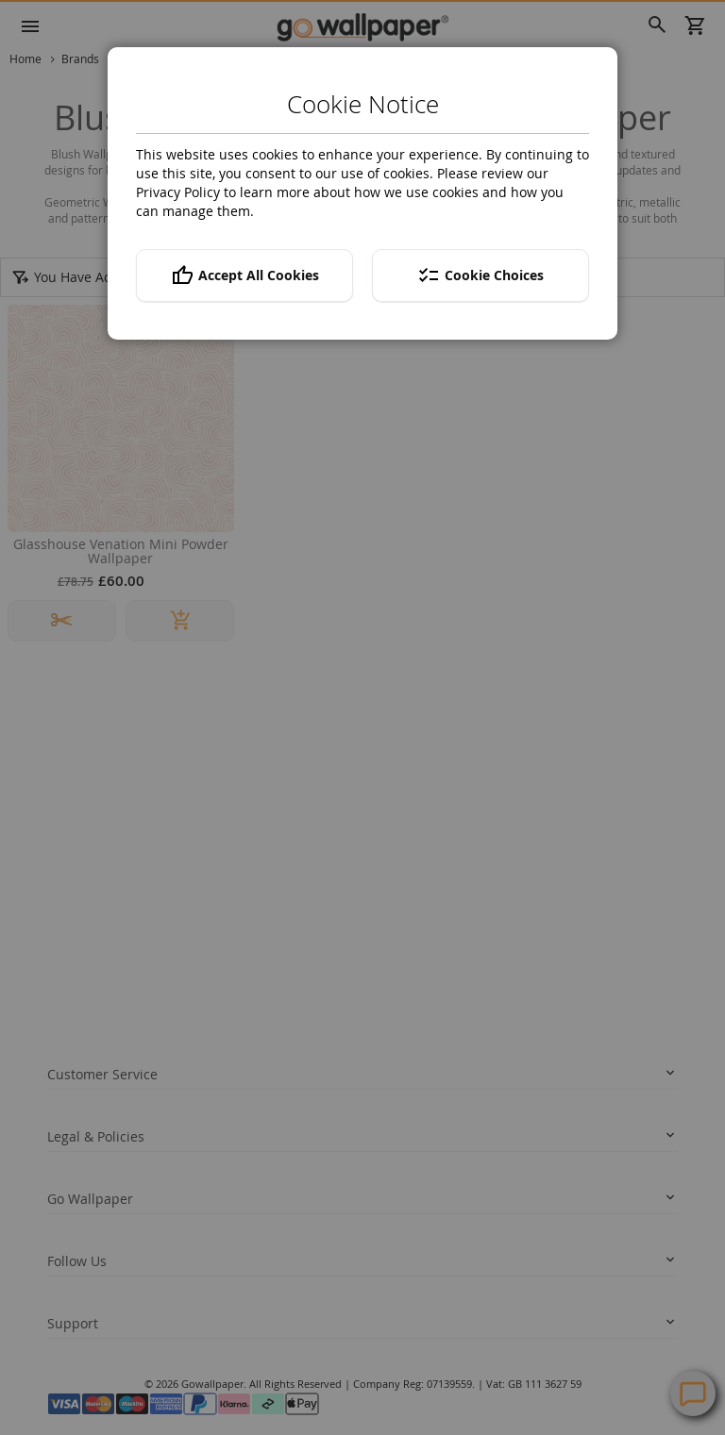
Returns (67, 856)
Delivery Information (101, 801)
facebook (58, 1210)
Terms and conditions (103, 973)
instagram (239, 1210)
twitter (148, 1210)
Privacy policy (82, 946)
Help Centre (106, 1303)
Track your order (90, 829)
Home (26, 58)
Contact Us (103, 1337)
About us (70, 1090)
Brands (81, 58)
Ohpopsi (142, 58)
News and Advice (92, 1063)
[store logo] (362, 26)
